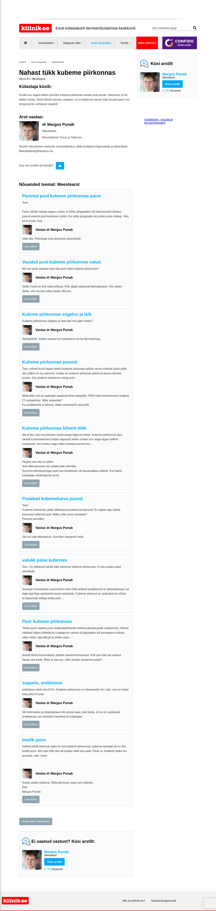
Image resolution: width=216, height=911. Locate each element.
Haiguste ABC (72, 42)
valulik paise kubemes (44, 560)
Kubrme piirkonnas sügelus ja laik (56, 314)
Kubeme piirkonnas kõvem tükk (54, 428)
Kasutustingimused (163, 900)
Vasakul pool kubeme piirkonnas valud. (62, 262)
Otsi (195, 28)
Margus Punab (178, 75)
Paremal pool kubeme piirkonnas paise (61, 195)
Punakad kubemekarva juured (52, 498)
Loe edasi (31, 246)
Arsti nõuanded (100, 42)
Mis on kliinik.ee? (134, 900)
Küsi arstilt (147, 42)
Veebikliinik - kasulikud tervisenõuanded (158, 121)
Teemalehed (45, 42)
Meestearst (58, 62)
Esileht (22, 62)
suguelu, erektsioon (42, 682)
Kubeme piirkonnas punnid (49, 362)
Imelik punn (34, 739)
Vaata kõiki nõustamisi (36, 821)
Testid (124, 42)
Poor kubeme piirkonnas (47, 621)
